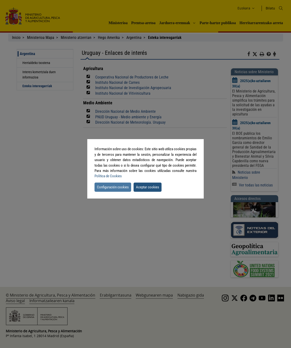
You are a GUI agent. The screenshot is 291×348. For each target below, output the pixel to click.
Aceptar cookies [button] (147, 187)
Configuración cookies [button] (113, 187)
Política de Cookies (108, 176)
